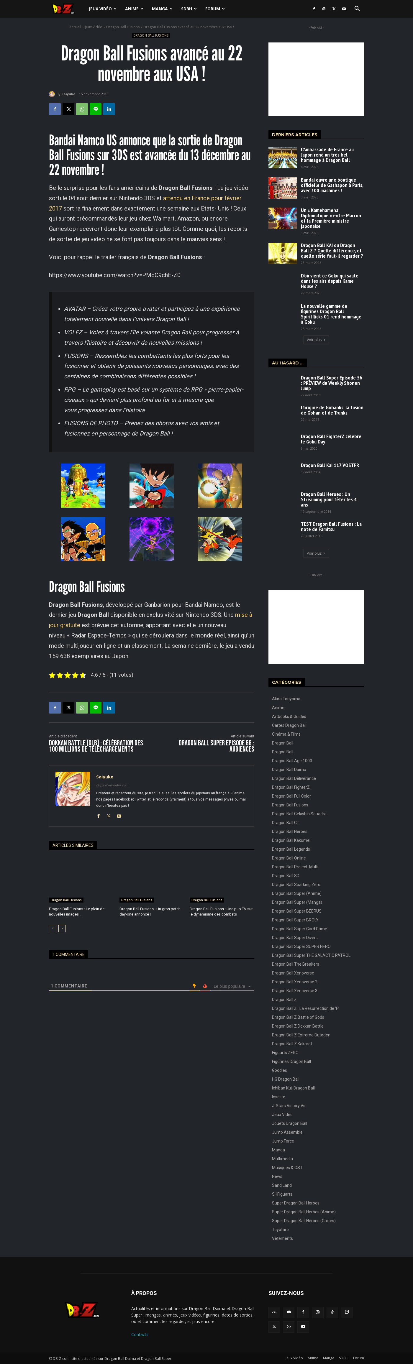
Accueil (75, 26)
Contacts (139, 1334)
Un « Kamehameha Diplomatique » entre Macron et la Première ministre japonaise (331, 218)
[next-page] (62, 928)
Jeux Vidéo (103, 8)
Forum (215, 8)
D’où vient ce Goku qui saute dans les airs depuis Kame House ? (329, 281)
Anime (134, 8)
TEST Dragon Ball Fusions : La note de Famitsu (331, 526)
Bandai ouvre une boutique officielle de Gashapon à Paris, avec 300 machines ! (332, 185)
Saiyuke (68, 94)
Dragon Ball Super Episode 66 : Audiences (216, 746)
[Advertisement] (316, 79)
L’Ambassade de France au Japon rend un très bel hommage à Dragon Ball (327, 154)
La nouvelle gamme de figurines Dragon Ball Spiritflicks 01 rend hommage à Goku (331, 314)
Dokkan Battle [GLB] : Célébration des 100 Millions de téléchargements (96, 746)
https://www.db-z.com (112, 785)
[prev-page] (52, 928)
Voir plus (316, 339)
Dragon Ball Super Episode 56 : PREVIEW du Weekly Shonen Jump (331, 383)
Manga (162, 8)
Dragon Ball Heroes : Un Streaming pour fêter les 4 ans (329, 499)
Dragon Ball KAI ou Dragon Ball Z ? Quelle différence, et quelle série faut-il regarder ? (332, 250)
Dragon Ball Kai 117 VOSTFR (330, 465)
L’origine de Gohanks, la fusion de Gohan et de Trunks (332, 410)
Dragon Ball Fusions (123, 26)
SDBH (189, 8)
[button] (357, 9)
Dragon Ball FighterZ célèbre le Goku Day (331, 439)
